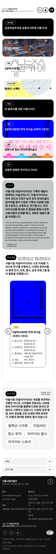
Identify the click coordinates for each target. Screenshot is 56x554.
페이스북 (4, 532)
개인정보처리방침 (8, 539)
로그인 (45, 10)
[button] (51, 10)
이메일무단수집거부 (31, 539)
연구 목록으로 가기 (25, 258)
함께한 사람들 (6, 543)
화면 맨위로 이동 (50, 481)
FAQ (7, 461)
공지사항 (9, 469)
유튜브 (18, 532)
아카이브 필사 (37, 434)
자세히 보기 (11, 244)
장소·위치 (15, 434)
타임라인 (39, 426)
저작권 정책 (19, 539)
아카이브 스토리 (19, 442)
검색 (39, 10)
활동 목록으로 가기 (42, 258)
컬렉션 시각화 (18, 426)
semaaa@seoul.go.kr (11, 496)
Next (47, 331)
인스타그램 (11, 532)
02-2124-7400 (9, 499)
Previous (8, 331)
